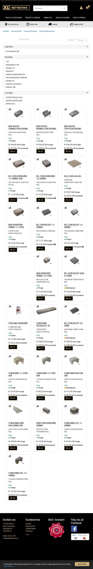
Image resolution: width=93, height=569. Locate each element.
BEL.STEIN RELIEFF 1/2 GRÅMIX (73, 225)
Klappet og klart (30, 526)
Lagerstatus (9, 46)
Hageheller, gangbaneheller (15, 74)
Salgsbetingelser (31, 528)
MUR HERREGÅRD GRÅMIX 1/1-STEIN (16, 225)
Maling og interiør (62, 18)
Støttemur (10, 87)
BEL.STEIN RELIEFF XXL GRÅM (73, 324)
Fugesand (10, 71)
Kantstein (10, 81)
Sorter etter (71, 40)
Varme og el (48, 18)
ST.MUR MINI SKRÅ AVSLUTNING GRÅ (16, 424)
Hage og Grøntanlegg (30, 31)
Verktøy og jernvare (32, 18)
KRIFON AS (10, 104)
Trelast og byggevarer (13, 18)
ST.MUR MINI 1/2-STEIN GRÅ (45, 374)
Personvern (29, 531)
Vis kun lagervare (12, 51)
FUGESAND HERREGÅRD (18, 323)
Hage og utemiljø (79, 18)
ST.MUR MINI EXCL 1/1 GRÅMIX (73, 424)
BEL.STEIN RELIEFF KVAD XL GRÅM (74, 274)
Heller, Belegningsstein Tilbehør (16, 77)
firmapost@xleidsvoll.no (10, 538)
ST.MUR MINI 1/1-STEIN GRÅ (17, 374)
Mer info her (9, 566)
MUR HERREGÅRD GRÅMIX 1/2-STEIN (44, 274)
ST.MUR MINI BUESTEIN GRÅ (73, 374)
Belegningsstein (12, 65)
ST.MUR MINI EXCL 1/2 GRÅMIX (17, 474)
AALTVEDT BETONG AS (14, 97)
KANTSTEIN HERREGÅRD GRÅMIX (46, 424)
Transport (28, 524)
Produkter (6, 31)
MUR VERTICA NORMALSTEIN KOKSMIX (46, 127)
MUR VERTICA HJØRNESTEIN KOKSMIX (18, 127)
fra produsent (23, 198)
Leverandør (9, 93)
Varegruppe (9, 57)
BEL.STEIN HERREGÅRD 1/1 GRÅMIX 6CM (17, 177)
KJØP (13, 151)
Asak (10, 138)
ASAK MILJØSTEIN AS (14, 100)
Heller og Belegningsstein (47, 31)
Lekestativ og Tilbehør (13, 84)
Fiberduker (10, 68)
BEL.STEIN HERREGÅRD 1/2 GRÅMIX (45, 177)
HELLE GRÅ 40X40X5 (72, 176)
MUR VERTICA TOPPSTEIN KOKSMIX (72, 127)
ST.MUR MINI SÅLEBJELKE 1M (43, 324)
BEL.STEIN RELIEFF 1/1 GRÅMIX (45, 225)
